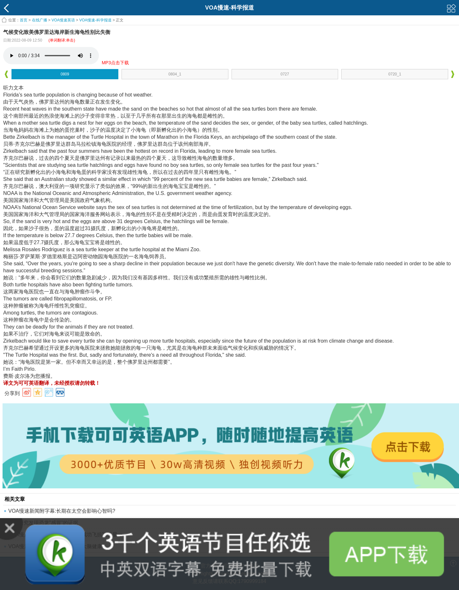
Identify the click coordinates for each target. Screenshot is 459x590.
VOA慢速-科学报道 (95, 20)
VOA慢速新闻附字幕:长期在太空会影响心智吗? (61, 511)
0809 (65, 74)
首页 (23, 20)
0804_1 (174, 74)
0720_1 (395, 74)
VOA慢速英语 (63, 20)
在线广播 (39, 20)
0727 (285, 74)
